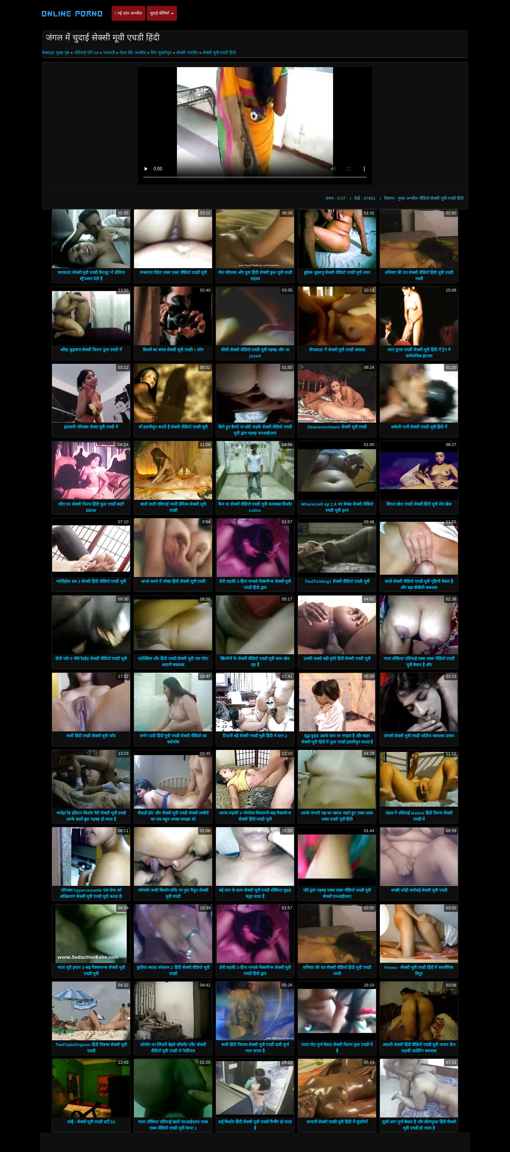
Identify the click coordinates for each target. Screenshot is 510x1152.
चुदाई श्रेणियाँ (162, 13)
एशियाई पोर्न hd (86, 52)
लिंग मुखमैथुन (161, 52)
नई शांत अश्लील (128, 13)
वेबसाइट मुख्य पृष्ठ (56, 52)
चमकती (109, 52)
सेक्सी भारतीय (187, 52)
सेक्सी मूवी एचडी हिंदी (219, 52)
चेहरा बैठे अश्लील (132, 52)
